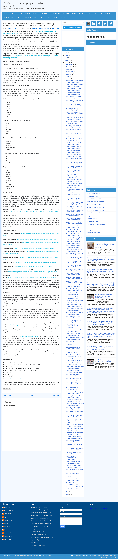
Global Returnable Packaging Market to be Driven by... (74, 392)
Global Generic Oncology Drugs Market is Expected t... (74, 384)
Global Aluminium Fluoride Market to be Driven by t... (74, 317)
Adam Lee (7, 507)
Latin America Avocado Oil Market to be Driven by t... (74, 143)
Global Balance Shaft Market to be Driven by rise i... (74, 180)
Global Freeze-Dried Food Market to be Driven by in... (74, 305)
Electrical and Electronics (94, 213)
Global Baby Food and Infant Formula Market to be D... (74, 258)
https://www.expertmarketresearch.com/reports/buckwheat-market (36, 239)
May (67, 491)
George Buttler (8, 520)
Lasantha (94, 555)
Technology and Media (93, 232)
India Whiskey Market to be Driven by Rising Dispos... (74, 109)
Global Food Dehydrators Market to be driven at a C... (74, 222)
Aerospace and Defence (94, 193)
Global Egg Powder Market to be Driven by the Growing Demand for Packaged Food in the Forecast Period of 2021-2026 (100, 348)
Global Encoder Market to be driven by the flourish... (74, 297)
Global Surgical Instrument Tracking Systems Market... (74, 371)
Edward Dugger (8, 510)
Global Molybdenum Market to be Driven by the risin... (75, 214)
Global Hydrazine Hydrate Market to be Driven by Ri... (74, 266)
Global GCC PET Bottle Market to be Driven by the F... (74, 388)
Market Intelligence (41, 14)
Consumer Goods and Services (95, 210)
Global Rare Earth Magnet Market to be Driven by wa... (74, 289)
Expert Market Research (13, 28)
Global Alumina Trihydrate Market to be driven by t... (74, 218)
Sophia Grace (8, 536)
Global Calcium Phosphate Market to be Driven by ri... (74, 147)
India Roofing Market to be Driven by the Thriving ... (73, 126)
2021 (66, 62)
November (69, 67)
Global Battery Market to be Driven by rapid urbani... (74, 184)
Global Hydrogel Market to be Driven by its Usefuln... (74, 334)
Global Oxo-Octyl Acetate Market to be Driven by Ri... (74, 151)
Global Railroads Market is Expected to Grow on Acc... (74, 105)
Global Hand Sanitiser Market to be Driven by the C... (74, 429)
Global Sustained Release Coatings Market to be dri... (74, 359)
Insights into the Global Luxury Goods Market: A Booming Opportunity (103, 296)
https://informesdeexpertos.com (28, 336)
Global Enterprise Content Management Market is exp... (73, 421)
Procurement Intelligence (33, 18)
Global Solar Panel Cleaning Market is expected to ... (74, 97)
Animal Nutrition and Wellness (40, 28)
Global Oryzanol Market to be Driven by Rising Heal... (74, 203)
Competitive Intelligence (81, 14)
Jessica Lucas (8, 530)
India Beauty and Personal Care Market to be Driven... (75, 338)
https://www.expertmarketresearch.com (21, 379)
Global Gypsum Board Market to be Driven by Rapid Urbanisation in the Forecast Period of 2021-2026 (101, 271)
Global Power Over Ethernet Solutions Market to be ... (74, 230)
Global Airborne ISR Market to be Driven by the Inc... (74, 254)
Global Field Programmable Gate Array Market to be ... (74, 163)
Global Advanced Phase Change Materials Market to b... (74, 113)
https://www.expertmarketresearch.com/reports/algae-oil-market (34, 248)
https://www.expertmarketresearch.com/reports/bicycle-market (33, 266)
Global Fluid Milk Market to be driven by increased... (74, 408)
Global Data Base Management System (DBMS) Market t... (73, 176)
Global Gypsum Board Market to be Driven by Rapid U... (74, 118)
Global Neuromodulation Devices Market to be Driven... (73, 475)
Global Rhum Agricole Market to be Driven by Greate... (74, 412)
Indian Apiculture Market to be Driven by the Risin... (74, 313)
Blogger (48, 555)
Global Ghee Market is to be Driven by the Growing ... (74, 250)
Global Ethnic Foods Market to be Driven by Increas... (75, 470)
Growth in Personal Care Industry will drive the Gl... (74, 363)
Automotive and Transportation (96, 201)
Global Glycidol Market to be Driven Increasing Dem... (74, 159)
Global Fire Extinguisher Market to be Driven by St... (74, 242)
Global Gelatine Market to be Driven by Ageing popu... (74, 355)
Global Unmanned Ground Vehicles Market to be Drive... (73, 135)
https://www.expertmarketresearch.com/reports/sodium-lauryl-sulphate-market (32, 272)
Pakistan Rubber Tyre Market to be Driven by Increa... (74, 400)
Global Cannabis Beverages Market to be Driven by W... (74, 167)
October (68, 69)
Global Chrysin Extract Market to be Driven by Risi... (74, 449)
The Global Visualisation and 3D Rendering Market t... (74, 483)
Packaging (90, 230)
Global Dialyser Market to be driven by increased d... (74, 462)
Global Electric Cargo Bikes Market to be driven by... (74, 416)
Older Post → (56, 395)
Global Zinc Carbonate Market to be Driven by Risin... (74, 139)
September (69, 71)
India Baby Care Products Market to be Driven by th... (74, 396)
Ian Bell (6, 523)
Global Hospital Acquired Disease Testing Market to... (74, 379)
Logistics (89, 227)
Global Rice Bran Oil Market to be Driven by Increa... (74, 351)
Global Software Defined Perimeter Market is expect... (75, 375)
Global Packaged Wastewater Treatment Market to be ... (74, 425)
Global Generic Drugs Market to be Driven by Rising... (74, 155)
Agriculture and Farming (93, 196)
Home (5, 14)
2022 (66, 60)
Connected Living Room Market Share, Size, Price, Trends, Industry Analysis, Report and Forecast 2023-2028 (104, 245)
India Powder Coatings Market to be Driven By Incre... (74, 270)
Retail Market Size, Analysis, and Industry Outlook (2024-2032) (104, 360)
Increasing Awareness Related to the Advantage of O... (75, 122)
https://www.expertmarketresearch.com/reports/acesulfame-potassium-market (32, 277)
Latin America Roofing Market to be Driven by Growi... (74, 433)
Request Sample (52, 18)
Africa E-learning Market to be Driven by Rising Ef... (74, 246)
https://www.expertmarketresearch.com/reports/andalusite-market (36, 263)
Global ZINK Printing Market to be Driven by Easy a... (74, 85)
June (67, 79)
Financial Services (92, 218)
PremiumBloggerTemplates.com (107, 555)
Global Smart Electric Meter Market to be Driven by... (74, 273)
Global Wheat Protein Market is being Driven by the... (75, 234)
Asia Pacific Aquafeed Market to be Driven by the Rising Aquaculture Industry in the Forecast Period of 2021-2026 (29, 25)
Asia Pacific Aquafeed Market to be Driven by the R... (74, 445)
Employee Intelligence (12, 18)
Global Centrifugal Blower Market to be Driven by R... (74, 89)
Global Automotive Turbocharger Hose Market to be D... (74, 343)
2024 (66, 55)
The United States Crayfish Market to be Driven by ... (74, 437)
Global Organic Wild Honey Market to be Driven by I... (74, 479)
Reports (13, 14)
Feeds (63, 18)
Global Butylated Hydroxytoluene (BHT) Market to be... (73, 457)
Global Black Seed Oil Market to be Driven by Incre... (74, 487)
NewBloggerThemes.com (108, 557)
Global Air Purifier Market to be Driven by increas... (75, 207)
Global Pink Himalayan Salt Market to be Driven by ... (74, 262)
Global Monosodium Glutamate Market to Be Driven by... (73, 326)
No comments (55, 28)
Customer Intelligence (60, 14)
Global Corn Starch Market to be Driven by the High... (74, 285)
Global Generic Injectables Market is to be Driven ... (73, 199)
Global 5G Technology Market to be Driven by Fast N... (74, 210)
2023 (66, 57)
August (68, 74)
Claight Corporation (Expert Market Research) (23, 5)
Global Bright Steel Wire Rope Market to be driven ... (74, 101)
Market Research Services (104, 14)
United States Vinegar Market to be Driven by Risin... (74, 301)
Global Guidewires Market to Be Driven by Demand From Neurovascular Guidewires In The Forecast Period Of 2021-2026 (101, 259)
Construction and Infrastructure (95, 207)
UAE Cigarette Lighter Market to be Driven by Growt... (74, 453)
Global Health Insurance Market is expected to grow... (73, 194)
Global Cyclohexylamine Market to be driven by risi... (74, 277)
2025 (66, 53)
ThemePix (77, 555)
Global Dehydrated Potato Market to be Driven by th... (74, 171)
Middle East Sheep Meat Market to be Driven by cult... (75, 93)
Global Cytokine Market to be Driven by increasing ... (74, 309)
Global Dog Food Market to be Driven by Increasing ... (75, 367)
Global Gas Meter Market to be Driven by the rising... (75, 404)
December (69, 64)
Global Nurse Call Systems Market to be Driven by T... (74, 441)
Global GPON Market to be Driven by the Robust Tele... (74, 321)
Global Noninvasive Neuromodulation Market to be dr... (74, 189)
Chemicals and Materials (94, 204)
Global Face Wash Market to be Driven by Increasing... (74, 130)
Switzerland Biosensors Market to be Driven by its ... (74, 347)
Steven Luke (7, 539)
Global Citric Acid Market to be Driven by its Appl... (75, 293)
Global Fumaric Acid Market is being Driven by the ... (74, 226)
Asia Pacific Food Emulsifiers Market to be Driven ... (74, 81)
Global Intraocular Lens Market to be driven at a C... (75, 330)
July (67, 76)
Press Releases (25, 14)
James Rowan (8, 526)
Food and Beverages (93, 221)
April (67, 494)
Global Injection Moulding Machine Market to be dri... (74, 466)
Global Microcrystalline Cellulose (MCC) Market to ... (75, 281)
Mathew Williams (9, 533)
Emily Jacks (7, 513)
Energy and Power (92, 216)
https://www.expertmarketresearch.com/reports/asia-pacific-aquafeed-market (34, 211)
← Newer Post (7, 395)
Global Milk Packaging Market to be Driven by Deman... (74, 238)
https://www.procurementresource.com (22, 325)
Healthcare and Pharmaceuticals (96, 224)
